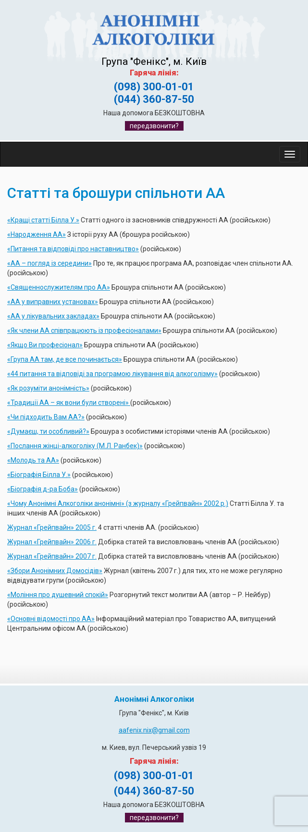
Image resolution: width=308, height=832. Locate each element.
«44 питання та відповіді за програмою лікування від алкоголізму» (112, 374)
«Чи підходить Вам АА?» (46, 417)
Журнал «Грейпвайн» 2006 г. (52, 542)
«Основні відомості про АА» (51, 619)
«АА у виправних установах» (52, 302)
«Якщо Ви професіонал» (45, 345)
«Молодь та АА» (33, 460)
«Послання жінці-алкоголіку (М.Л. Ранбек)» (75, 446)
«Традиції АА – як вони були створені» (68, 402)
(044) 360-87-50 (154, 99)
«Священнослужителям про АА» (58, 287)
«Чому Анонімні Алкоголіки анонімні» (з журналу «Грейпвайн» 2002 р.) (117, 503)
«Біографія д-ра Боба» (42, 489)
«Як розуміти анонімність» (48, 388)
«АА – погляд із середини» (49, 263)
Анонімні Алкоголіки (154, 699)
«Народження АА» (36, 234)
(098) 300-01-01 (154, 87)
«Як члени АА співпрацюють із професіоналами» (84, 330)
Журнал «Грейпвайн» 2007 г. (52, 556)
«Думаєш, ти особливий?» (48, 431)
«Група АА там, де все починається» (64, 359)
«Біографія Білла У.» (39, 474)
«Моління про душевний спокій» (57, 595)
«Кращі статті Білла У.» (43, 220)
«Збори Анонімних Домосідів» (54, 571)
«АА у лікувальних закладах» (53, 316)
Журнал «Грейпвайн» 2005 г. (52, 527)
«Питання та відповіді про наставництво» (73, 249)
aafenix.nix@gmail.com (154, 730)
